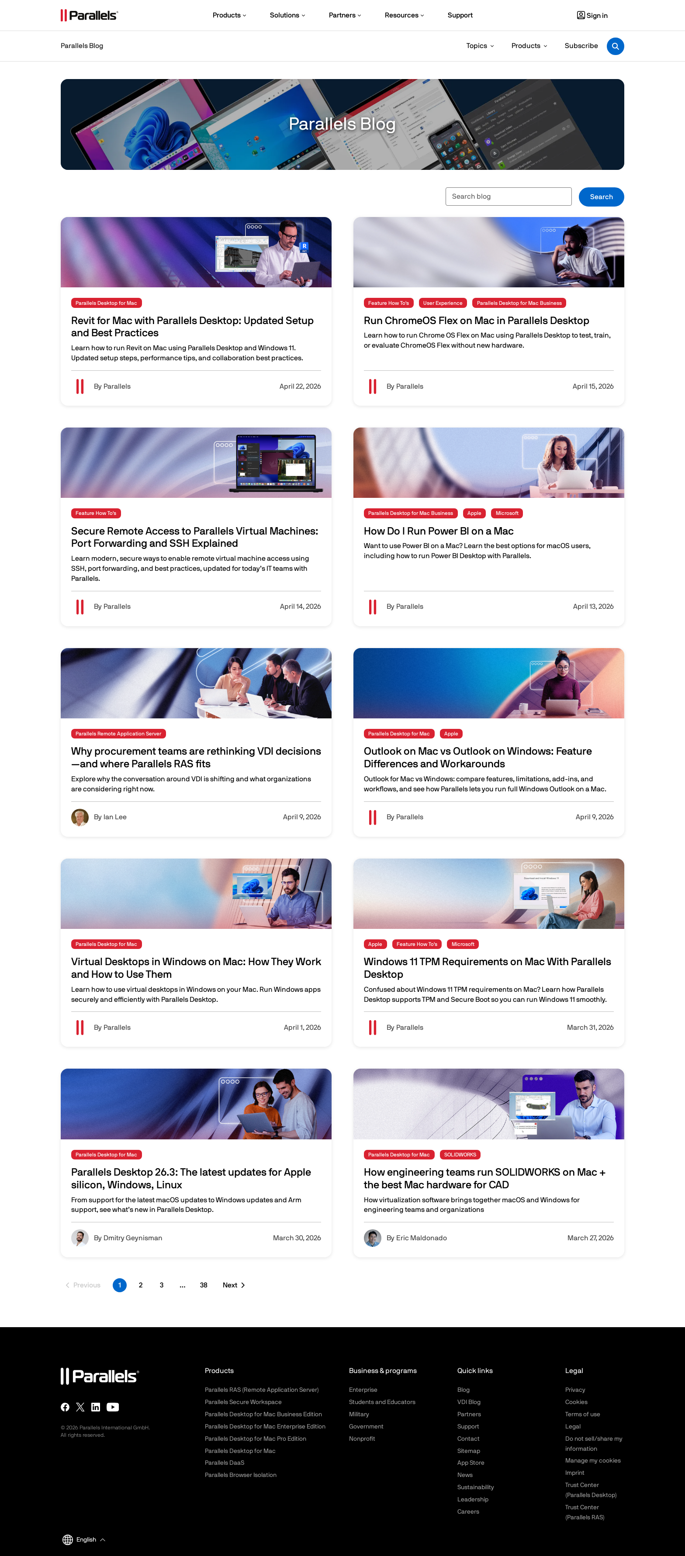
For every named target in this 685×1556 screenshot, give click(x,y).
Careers (468, 1512)
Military (359, 1414)
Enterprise (363, 1390)
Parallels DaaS (224, 1463)
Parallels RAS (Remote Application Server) (262, 1390)
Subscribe (581, 45)
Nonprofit (362, 1439)
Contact (468, 1439)
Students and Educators (382, 1402)
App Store (470, 1463)
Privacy (575, 1390)
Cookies (576, 1402)
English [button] (79, 1540)
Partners (469, 1414)
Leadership (472, 1500)
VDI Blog (469, 1402)
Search (601, 196)
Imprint (575, 1473)
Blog (463, 1390)
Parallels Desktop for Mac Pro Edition (255, 1439)
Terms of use (582, 1414)
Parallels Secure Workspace (243, 1402)
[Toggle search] (615, 46)
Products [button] (526, 45)
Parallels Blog (82, 45)
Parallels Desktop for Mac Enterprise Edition (265, 1427)
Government (366, 1427)
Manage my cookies (593, 1461)
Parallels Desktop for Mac (240, 1451)
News (465, 1475)
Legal (573, 1427)
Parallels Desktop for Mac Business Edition (263, 1414)
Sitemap (468, 1451)
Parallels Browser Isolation (241, 1475)
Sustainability (475, 1487)
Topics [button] (477, 45)
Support (468, 1427)
